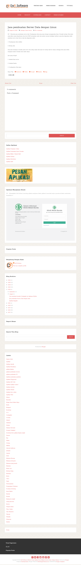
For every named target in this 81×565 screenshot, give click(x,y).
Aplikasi (8, 362)
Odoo (7, 479)
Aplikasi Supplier (13, 301)
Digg (45, 72)
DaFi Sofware (17, 264)
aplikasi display (10, 370)
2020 (9, 306)
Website (8, 517)
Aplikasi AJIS (9, 162)
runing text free (10, 502)
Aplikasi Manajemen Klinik (15, 190)
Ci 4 (7, 413)
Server (30, 31)
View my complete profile (19, 266)
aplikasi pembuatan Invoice (13, 372)
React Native (9, 492)
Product (27, 15)
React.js (8, 494)
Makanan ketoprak (11, 461)
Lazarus (8, 454)
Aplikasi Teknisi (10, 390)
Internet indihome (10, 448)
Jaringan (23, 31)
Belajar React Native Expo (12, 403)
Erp (7, 438)
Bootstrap (8, 410)
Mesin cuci (9, 469)
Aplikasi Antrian (10, 157)
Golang (8, 443)
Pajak (7, 482)
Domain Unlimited (10, 431)
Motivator (8, 474)
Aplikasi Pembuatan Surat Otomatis (15, 152)
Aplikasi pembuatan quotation (13, 377)
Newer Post (8, 84)
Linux (26, 31)
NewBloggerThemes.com (43, 562)
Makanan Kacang (10, 459)
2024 (9, 285)
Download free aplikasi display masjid (15, 433)
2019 (9, 308)
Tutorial (71, 6)
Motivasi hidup (9, 471)
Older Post (73, 84)
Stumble (39, 72)
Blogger (44, 347)
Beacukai (8, 400)
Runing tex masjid (10, 499)
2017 (9, 313)
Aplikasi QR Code (10, 382)
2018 (9, 310)
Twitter (25, 72)
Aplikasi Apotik (10, 365)
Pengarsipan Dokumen (12, 487)
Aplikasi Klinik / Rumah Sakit (13, 154)
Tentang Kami (37, 6)
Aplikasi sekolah (10, 387)
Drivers (8, 436)
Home (18, 15)
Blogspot (8, 408)
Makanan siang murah (11, 464)
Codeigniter (9, 415)
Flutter (7, 441)
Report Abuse (11, 322)
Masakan (8, 466)
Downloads (37, 15)
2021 (9, 303)
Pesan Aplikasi (60, 15)
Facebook (18, 72)
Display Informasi (10, 428)
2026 (9, 280)
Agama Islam (9, 359)
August (11, 294)
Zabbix (8, 522)
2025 (9, 283)
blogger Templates (60, 562)
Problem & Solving (11, 489)
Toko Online (9, 509)
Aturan (8, 398)
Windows (8, 520)
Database (8, 423)
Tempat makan (10, 507)
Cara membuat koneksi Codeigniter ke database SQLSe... (23, 297)
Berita (7, 405)
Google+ (32, 72)
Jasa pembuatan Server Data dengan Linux (32, 27)
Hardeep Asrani (24, 562)
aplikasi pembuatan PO (12, 375)
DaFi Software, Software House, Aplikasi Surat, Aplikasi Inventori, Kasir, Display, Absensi (40, 560)
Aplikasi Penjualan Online (12, 149)
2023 (9, 287)
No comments (38, 31)
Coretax (8, 418)
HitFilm (8, 446)
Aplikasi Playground (11, 380)
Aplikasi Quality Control (12, 385)
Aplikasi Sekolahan (11, 159)
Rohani (8, 497)
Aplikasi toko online (11, 392)
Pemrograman (50, 6)
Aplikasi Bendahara (11, 367)
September (12, 292)
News (7, 476)
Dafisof (8, 420)
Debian (8, 426)
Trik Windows (10, 512)
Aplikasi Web (9, 395)
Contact (48, 15)
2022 (9, 290)
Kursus (61, 6)
